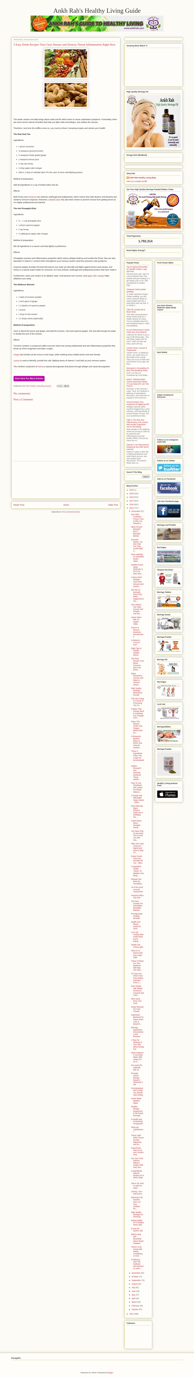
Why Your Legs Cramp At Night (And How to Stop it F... (137, 848)
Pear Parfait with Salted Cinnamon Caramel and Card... (137, 990)
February (136, 1306)
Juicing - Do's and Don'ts (136, 1192)
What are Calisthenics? (137, 1129)
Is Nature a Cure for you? (135, 642)
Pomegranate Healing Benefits (136, 916)
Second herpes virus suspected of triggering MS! (138, 403)
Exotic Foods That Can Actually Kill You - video (137, 859)
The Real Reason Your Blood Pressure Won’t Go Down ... (137, 664)
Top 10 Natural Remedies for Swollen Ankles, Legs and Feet (137, 269)
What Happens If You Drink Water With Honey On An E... (137, 1057)
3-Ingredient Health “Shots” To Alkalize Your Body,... (137, 870)
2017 (131, 501)
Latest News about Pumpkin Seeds (136, 824)
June (134, 1291)
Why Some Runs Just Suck (136, 1001)
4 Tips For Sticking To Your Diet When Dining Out (137, 1044)
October (135, 1277)
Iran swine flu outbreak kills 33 (136, 1067)
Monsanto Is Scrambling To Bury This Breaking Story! (138, 369)
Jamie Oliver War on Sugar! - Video (136, 620)
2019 (131, 493)
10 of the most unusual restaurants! (137, 889)
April (134, 1298)
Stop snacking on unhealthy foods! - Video (137, 557)
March (134, 1302)
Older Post (113, 505)
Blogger (110, 1373)
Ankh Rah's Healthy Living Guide (97, 10)
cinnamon (32, 197)
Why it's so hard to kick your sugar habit (137, 954)
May (134, 1295)
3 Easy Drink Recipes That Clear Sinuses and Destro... (137, 581)
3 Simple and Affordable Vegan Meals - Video (137, 798)
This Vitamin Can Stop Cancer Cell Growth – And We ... (137, 609)
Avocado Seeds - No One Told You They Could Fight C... (137, 545)
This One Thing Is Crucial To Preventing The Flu (137, 702)
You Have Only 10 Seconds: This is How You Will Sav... (137, 835)
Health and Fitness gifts (137, 946)
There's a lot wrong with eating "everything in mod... (136, 1251)
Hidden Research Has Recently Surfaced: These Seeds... (136, 773)
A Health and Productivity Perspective (137, 1121)
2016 (131, 504)
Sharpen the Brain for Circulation (136, 881)
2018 (131, 497)
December (136, 511)
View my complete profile (137, 181)
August (135, 1284)
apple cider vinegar (95, 276)
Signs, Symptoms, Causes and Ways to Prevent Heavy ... (137, 679)
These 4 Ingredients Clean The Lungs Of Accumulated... (137, 756)
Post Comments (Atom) (71, 512)
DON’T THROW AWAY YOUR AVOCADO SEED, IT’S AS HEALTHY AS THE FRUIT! (138, 382)
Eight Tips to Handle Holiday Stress (136, 651)
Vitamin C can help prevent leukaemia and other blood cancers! (138, 447)
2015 (131, 508)
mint (40, 366)
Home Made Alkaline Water (136, 1100)
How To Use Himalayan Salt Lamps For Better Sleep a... (136, 787)
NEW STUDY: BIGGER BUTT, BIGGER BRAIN (137, 531)
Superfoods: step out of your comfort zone (137, 1151)
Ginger (17, 354)
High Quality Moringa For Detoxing (137, 1214)
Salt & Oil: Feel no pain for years (137, 1185)
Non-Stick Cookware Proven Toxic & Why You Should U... (137, 518)
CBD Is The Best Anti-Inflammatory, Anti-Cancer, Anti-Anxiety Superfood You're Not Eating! (137, 423)
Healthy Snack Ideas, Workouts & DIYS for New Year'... (137, 569)
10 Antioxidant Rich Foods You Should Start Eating (137, 1091)
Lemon (17, 360)
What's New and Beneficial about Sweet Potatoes (137, 1238)
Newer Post (19, 505)
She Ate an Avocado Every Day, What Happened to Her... (137, 595)
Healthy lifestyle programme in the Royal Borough (137, 1111)
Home (66, 505)
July (133, 1287)
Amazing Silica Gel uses (137, 896)
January (135, 1309)
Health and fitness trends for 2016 (136, 925)
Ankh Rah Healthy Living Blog (142, 178)
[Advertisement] (66, 480)
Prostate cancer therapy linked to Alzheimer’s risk (137, 1079)
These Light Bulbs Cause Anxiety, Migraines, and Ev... (137, 1139)
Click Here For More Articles (29, 378)
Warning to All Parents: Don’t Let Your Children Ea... (137, 1203)
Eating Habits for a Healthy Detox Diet (137, 1222)
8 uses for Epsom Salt (137, 1229)
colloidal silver (54, 199)
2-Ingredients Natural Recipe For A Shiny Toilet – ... (137, 1175)
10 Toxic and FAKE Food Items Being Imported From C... (137, 978)
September (136, 1280)
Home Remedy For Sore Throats (137, 1009)
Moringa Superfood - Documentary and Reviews (137, 1032)
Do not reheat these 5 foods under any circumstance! (138, 331)
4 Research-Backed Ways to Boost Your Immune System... (136, 742)
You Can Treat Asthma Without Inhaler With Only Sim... (137, 1162)
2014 (131, 1314)
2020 (131, 490)
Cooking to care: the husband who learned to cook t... (137, 1264)
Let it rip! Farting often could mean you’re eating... (137, 936)
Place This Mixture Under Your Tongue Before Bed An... (136, 727)
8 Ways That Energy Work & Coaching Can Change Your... (137, 713)
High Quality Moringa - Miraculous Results (136, 691)
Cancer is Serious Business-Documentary (137, 632)
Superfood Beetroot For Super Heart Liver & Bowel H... (137, 1019)
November (136, 1273)
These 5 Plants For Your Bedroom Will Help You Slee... (137, 965)
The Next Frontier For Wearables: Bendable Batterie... (137, 905)
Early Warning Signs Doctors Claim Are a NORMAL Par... (137, 811)
